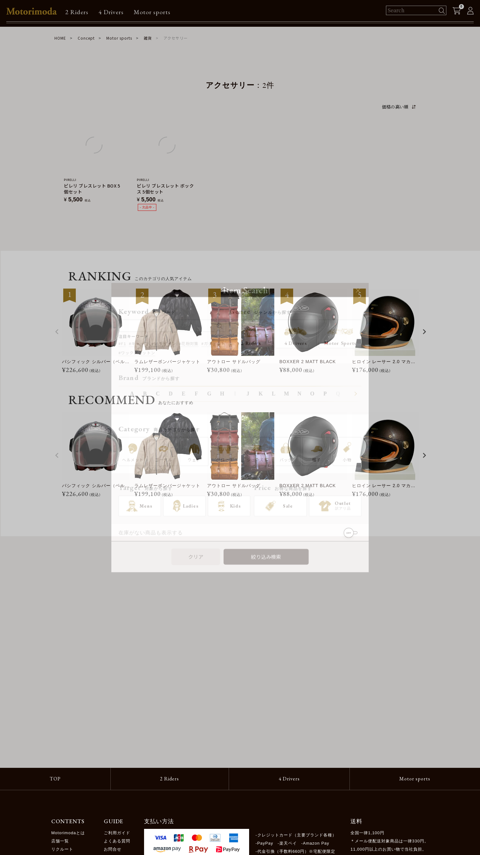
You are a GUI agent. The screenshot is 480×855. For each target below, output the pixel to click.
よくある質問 (117, 841)
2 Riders (76, 12)
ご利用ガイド (117, 832)
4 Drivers (111, 12)
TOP (55, 778)
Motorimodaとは (68, 832)
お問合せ (112, 849)
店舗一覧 (60, 841)
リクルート (62, 849)
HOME (60, 38)
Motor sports (152, 12)
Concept (86, 38)
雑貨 (148, 38)
